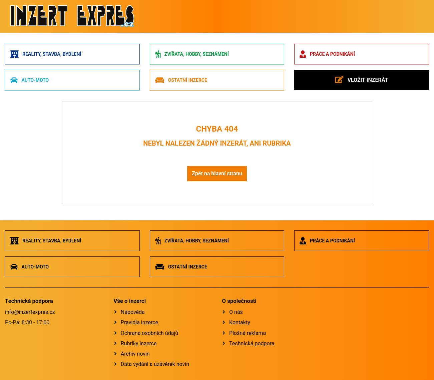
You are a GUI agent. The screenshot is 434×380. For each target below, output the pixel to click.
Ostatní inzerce (181, 80)
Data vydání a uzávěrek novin (155, 364)
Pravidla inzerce (139, 322)
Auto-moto (29, 80)
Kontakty (239, 322)
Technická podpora (251, 343)
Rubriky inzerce (139, 343)
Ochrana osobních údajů (149, 333)
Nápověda (133, 312)
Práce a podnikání (327, 54)
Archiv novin (135, 354)
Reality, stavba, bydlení (45, 54)
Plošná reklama (247, 333)
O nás (236, 312)
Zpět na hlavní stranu (217, 173)
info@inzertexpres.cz (30, 312)
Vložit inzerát (361, 79)
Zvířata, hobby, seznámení (192, 54)
